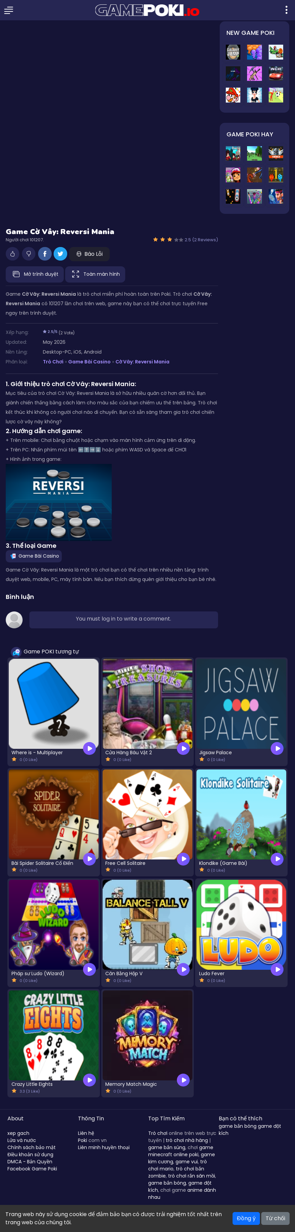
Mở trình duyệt (34, 274)
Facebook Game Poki (32, 1168)
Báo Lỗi (89, 254)
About (15, 1118)
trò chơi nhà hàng (187, 1140)
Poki (82, 1140)
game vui (187, 1161)
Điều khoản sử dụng (30, 1154)
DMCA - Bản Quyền (29, 1161)
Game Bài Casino (89, 361)
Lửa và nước (21, 1140)
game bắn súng (166, 1147)
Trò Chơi (53, 361)
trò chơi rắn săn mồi (191, 1175)
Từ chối (275, 1218)
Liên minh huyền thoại (104, 1147)
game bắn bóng (167, 1183)
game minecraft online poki (180, 1151)
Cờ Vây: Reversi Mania (142, 361)
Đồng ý (246, 1218)
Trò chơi (157, 1133)
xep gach (18, 1133)
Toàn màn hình (95, 274)
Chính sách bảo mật (31, 1147)
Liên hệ (86, 1133)
